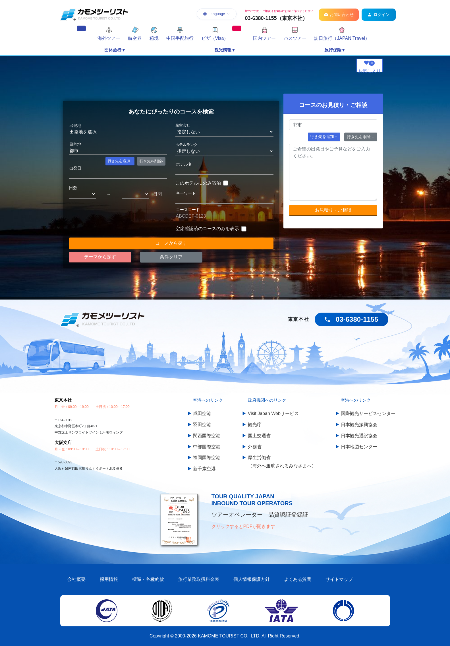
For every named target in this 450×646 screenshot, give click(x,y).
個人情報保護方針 (251, 579)
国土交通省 (259, 435)
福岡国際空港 (206, 457)
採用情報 (109, 579)
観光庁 (255, 424)
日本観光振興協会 (359, 424)
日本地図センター (359, 446)
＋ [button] (324, 136)
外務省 (255, 446)
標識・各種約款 (148, 579)
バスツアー (295, 38)
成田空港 (202, 413)
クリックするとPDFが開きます (243, 526)
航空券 (135, 38)
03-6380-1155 (357, 319)
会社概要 (76, 579)
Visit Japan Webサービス (273, 413)
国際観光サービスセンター (368, 413)
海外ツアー (109, 38)
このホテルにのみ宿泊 (198, 183)
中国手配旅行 (180, 38)
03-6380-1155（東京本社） (276, 18)
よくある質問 (297, 579)
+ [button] (120, 161)
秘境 (154, 38)
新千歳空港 (204, 468)
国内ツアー (264, 38)
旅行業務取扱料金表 (198, 579)
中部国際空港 (206, 446)
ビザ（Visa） (215, 38)
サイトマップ (339, 579)
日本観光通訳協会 (359, 435)
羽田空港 (202, 424)
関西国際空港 (206, 435)
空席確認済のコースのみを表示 (207, 228)
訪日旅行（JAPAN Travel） (341, 38)
